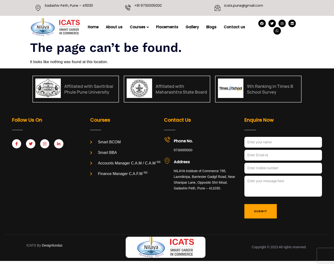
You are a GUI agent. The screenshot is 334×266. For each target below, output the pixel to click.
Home (93, 27)
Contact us (234, 27)
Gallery (192, 27)
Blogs (211, 27)
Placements (167, 27)
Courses (139, 27)
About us (114, 27)
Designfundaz (52, 250)
